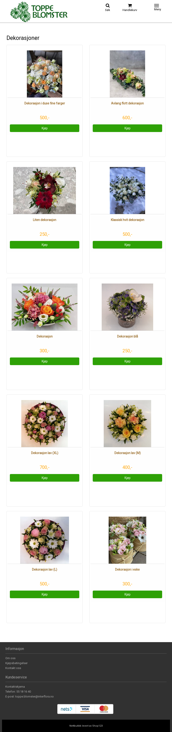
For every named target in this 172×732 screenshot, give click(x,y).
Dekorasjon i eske (127, 569)
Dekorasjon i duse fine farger (44, 103)
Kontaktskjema (15, 686)
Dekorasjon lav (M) (127, 453)
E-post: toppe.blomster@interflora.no (29, 696)
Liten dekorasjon (44, 220)
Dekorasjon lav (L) (44, 569)
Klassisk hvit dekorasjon (127, 220)
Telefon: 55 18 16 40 (18, 691)
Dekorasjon (45, 336)
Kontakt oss (13, 668)
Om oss (10, 658)
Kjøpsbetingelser (16, 663)
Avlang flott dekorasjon (127, 103)
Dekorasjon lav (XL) (44, 453)
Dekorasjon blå (127, 336)
